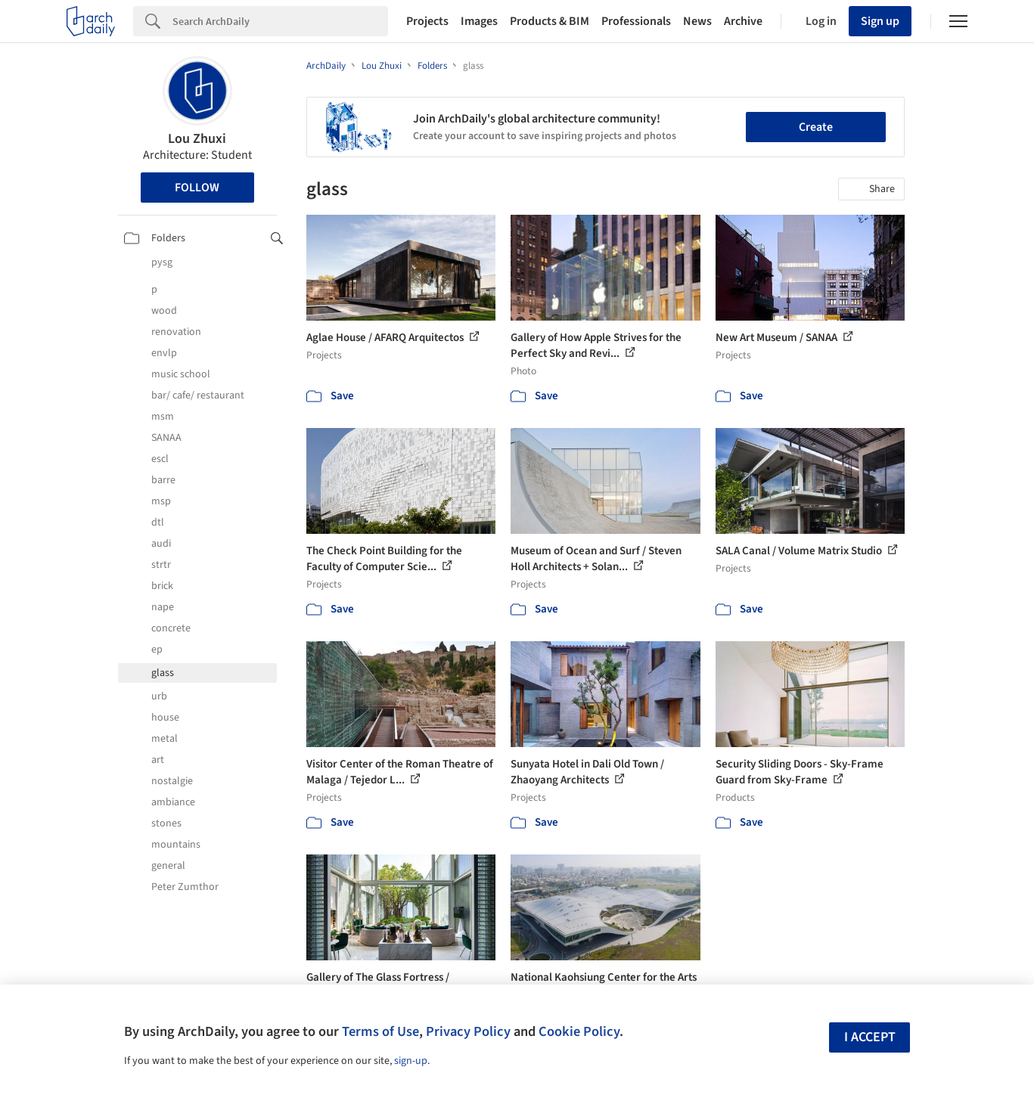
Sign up (880, 21)
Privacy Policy (468, 1031)
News (697, 21)
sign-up (410, 1060)
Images (479, 21)
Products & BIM (549, 21)
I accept (870, 1037)
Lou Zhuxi (197, 138)
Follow (197, 187)
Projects (427, 21)
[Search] (280, 21)
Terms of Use (380, 1031)
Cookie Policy (579, 1031)
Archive (743, 21)
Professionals (636, 21)
